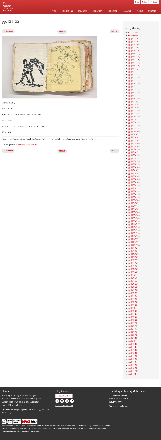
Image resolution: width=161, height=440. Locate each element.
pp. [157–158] (134, 128)
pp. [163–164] (134, 140)
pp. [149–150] (134, 116)
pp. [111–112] (134, 53)
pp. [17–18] (133, 170)
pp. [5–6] (132, 308)
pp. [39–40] (133, 272)
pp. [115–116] (134, 59)
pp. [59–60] (133, 305)
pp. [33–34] (133, 263)
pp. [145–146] (134, 110)
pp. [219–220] (134, 236)
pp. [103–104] (134, 41)
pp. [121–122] (134, 71)
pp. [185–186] (134, 179)
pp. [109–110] (134, 50)
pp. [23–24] (133, 248)
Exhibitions (68, 11)
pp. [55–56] (133, 299)
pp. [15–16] (133, 134)
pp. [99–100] (133, 371)
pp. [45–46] (133, 284)
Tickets (144, 2)
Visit (55, 11)
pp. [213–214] (134, 227)
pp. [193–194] (134, 191)
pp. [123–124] (134, 74)
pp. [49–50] (133, 290)
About (141, 11)
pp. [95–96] (133, 365)
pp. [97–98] (133, 368)
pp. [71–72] (133, 326)
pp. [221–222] (134, 242)
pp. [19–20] (133, 203)
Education (98, 11)
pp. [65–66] (133, 317)
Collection (113, 11)
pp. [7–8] (132, 341)
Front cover (133, 35)
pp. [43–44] (133, 281)
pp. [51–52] (133, 293)
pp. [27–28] (133, 254)
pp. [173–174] (134, 155)
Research (128, 11)
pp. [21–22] (133, 239)
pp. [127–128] (134, 80)
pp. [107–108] (134, 47)
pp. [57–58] (133, 302)
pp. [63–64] (133, 314)
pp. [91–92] (133, 359)
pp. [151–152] (134, 119)
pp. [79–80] (133, 338)
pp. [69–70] (133, 323)
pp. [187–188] (134, 182)
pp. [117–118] (134, 62)
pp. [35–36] (133, 266)
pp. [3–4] (132, 275)
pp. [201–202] (134, 209)
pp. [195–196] (134, 194)
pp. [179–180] (134, 167)
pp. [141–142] (134, 104)
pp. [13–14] (133, 101)
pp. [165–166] (134, 143)
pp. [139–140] (134, 98)
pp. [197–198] (134, 197)
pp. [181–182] (134, 173)
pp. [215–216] (134, 230)
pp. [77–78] (133, 335)
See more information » (27, 144)
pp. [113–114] (134, 56)
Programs (83, 11)
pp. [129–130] (134, 83)
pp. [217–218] (134, 233)
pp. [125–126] (134, 77)
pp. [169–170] (134, 149)
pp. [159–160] (134, 131)
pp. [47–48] (133, 287)
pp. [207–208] (134, 218)
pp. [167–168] (134, 146)
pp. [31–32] (133, 260)
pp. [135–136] (134, 92)
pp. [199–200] (134, 200)
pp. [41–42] (133, 278)
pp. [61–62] (133, 311)
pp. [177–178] (134, 164)
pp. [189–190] (134, 185)
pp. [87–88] (133, 353)
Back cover (133, 32)
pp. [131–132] (134, 86)
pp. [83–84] (133, 347)
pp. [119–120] (134, 65)
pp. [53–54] (133, 296)
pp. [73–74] (133, 329)
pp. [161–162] (134, 137)
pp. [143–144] (134, 107)
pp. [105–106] (134, 44)
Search (154, 2)
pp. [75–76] (133, 332)
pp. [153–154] (134, 122)
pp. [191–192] (134, 188)
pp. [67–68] (133, 320)
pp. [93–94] (133, 362)
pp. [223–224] (134, 245)
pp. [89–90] (133, 356)
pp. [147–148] (134, 113)
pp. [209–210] (134, 221)
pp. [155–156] (134, 125)
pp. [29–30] (133, 257)
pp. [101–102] (134, 38)
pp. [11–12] (133, 68)
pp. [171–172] (134, 152)
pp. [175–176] (134, 161)
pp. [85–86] (133, 350)
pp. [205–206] (134, 215)
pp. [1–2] (132, 206)
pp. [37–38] (133, 269)
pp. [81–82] (133, 344)
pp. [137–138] (134, 95)
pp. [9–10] (132, 374)
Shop (137, 2)
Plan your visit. (52, 16)
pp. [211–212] (134, 224)
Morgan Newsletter (64, 396)
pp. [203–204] (134, 212)
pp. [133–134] (134, 89)
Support (152, 11)
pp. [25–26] (133, 251)
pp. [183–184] (134, 176)
